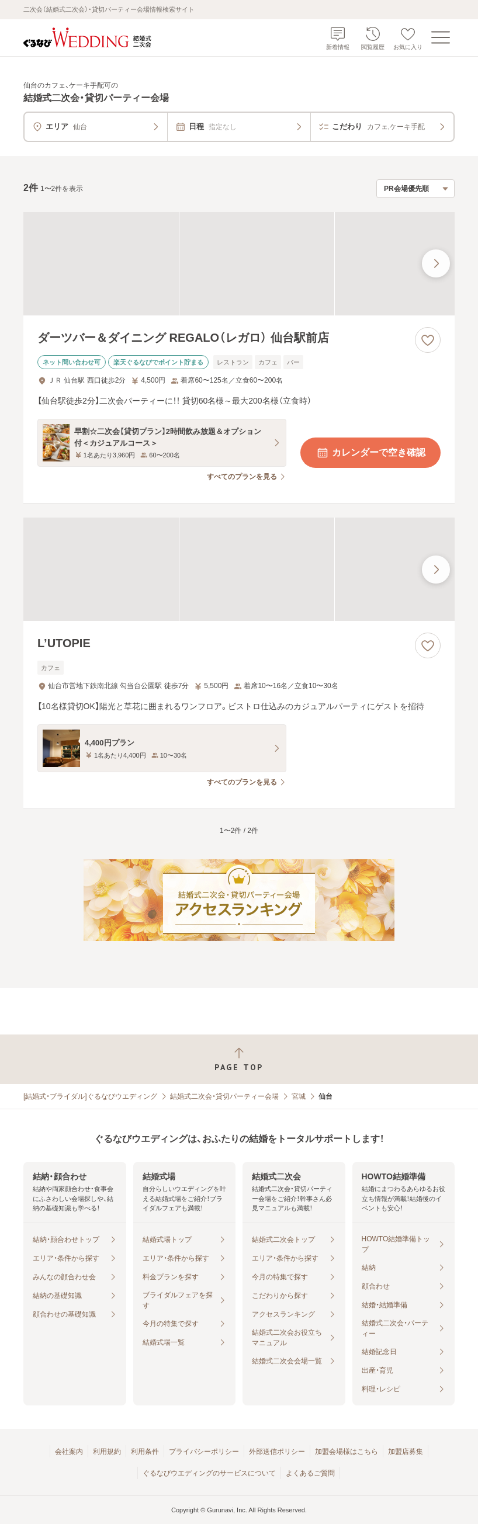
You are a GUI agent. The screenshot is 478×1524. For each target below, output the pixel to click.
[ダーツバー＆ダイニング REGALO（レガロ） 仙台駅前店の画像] (239, 263)
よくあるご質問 (310, 1473)
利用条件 (145, 1451)
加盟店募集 (405, 1451)
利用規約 (107, 1451)
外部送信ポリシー (277, 1451)
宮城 (299, 1096)
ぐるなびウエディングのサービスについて (209, 1473)
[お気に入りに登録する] (428, 340)
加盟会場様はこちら (346, 1451)
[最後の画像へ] (436, 263)
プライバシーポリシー (204, 1451)
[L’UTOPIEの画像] (239, 569)
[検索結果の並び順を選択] (415, 188)
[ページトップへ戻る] (239, 1059)
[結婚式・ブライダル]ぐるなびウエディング (90, 1096)
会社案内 (69, 1451)
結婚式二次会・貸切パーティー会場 (224, 1096)
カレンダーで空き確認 (370, 453)
